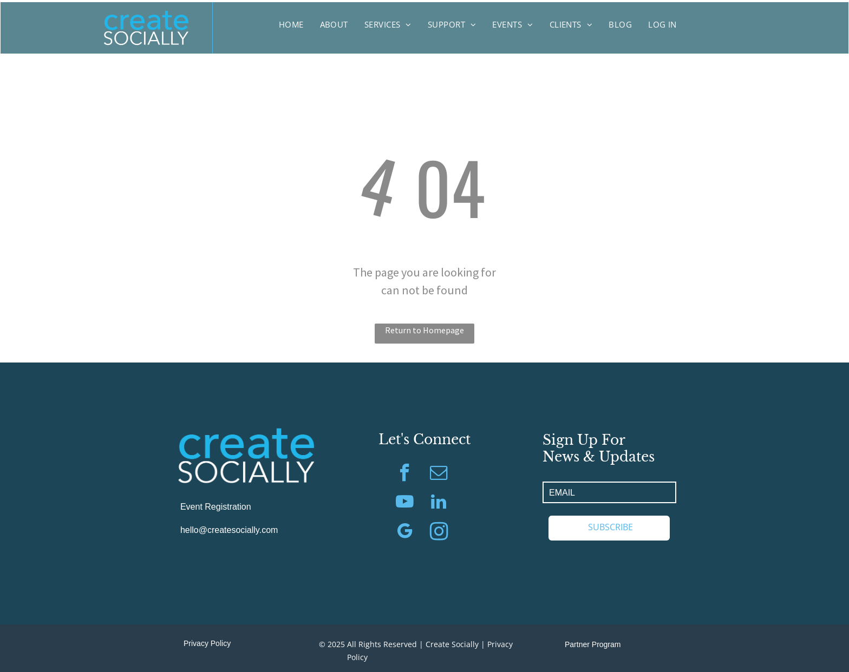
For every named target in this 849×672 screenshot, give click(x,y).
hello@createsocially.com (229, 530)
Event (191, 506)
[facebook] (404, 474)
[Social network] (439, 532)
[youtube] (404, 503)
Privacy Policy (207, 643)
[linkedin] (439, 503)
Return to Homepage (424, 330)
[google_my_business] (404, 532)
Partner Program (593, 644)
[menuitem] (291, 24)
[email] (439, 474)
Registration (228, 506)
